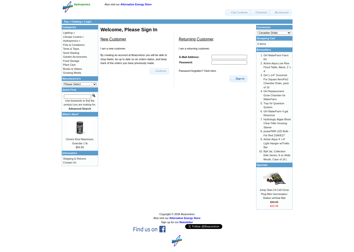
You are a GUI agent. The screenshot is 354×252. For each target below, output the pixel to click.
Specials (262, 164)
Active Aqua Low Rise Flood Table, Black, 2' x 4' (277, 67)
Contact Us (69, 162)
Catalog (76, 21)
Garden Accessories (75, 56)
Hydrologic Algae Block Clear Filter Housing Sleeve (277, 123)
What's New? (70, 114)
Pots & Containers (74, 44)
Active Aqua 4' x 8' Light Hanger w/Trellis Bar (276, 143)
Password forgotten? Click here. (198, 70)
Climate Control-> (73, 36)
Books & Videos (72, 68)
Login (88, 21)
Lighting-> (69, 32)
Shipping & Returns (74, 158)
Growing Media (72, 72)
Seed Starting (71, 52)
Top (66, 21)
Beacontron (188, 214)
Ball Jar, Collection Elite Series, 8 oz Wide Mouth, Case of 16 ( (277, 155)
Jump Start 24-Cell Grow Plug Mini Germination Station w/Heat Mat (274, 193)
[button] (237, 12)
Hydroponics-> (71, 40)
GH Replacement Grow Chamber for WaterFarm (274, 95)
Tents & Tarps (71, 48)
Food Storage (71, 60)
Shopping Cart (266, 38)
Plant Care (69, 64)
